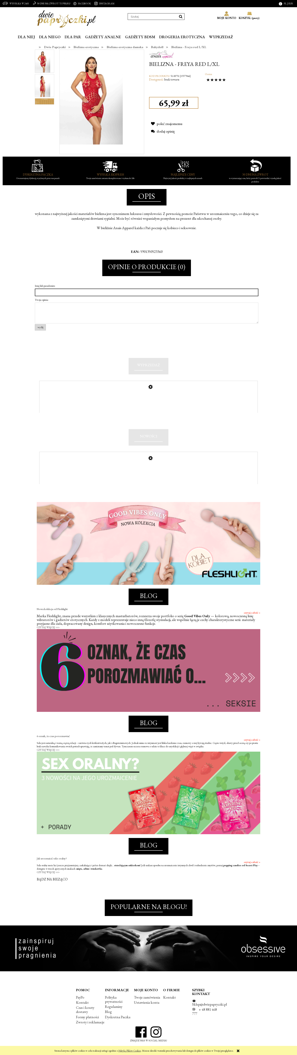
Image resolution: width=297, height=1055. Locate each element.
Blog (108, 1014)
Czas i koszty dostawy (85, 1012)
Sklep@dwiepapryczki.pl (209, 1006)
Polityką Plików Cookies (129, 1050)
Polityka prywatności (113, 1001)
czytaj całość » (252, 615)
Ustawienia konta (146, 1005)
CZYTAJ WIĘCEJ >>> (48, 629)
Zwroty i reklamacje (90, 1024)
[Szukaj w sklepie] (152, 17)
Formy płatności (87, 1019)
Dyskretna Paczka (117, 1019)
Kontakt (82, 1005)
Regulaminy (113, 1009)
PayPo (80, 999)
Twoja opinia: (41, 299)
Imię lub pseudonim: (45, 285)
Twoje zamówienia (147, 999)
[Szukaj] (180, 16)
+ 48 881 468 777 (204, 1014)
